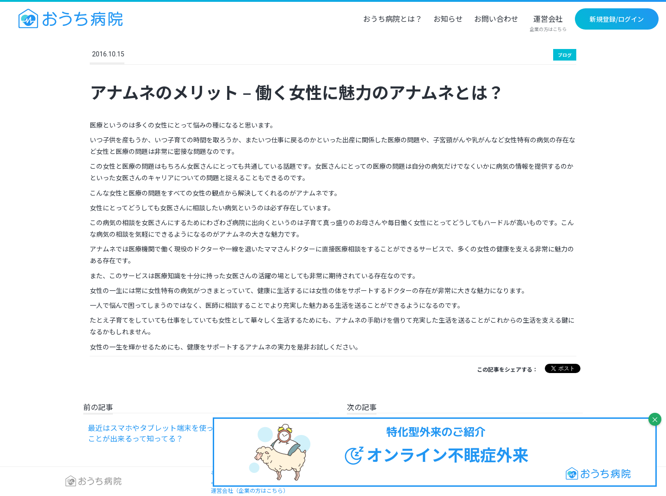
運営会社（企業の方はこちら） (250, 490)
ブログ (565, 54)
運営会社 (548, 23)
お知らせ (448, 19)
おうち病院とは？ (392, 19)
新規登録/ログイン (617, 19)
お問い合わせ (496, 19)
